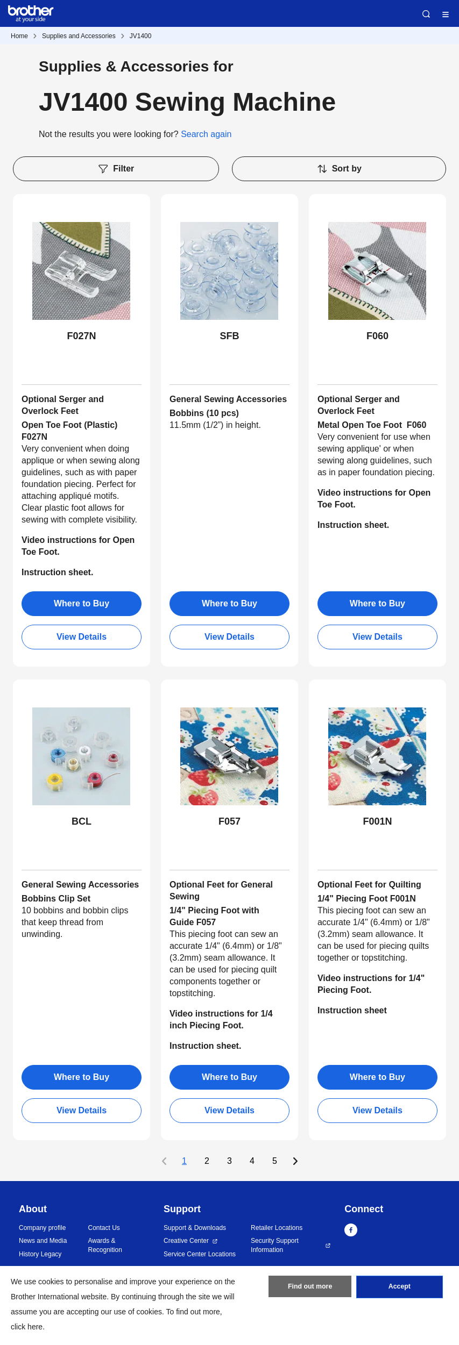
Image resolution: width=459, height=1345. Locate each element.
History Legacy (40, 1254)
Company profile (42, 1228)
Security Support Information (275, 1245)
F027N (81, 336)
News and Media (43, 1240)
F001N (377, 821)
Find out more (309, 1288)
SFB (229, 336)
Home (19, 36)
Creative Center (186, 1240)
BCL (81, 821)
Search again (206, 134)
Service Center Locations (200, 1254)
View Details (82, 636)
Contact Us (103, 1228)
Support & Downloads (195, 1228)
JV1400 (141, 36)
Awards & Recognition (105, 1245)
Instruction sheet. (57, 572)
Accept (399, 1288)
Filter (115, 168)
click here (27, 1326)
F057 (229, 821)
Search (426, 14)
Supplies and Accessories (79, 36)
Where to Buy (81, 603)
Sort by (339, 168)
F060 (377, 336)
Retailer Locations (276, 1228)
